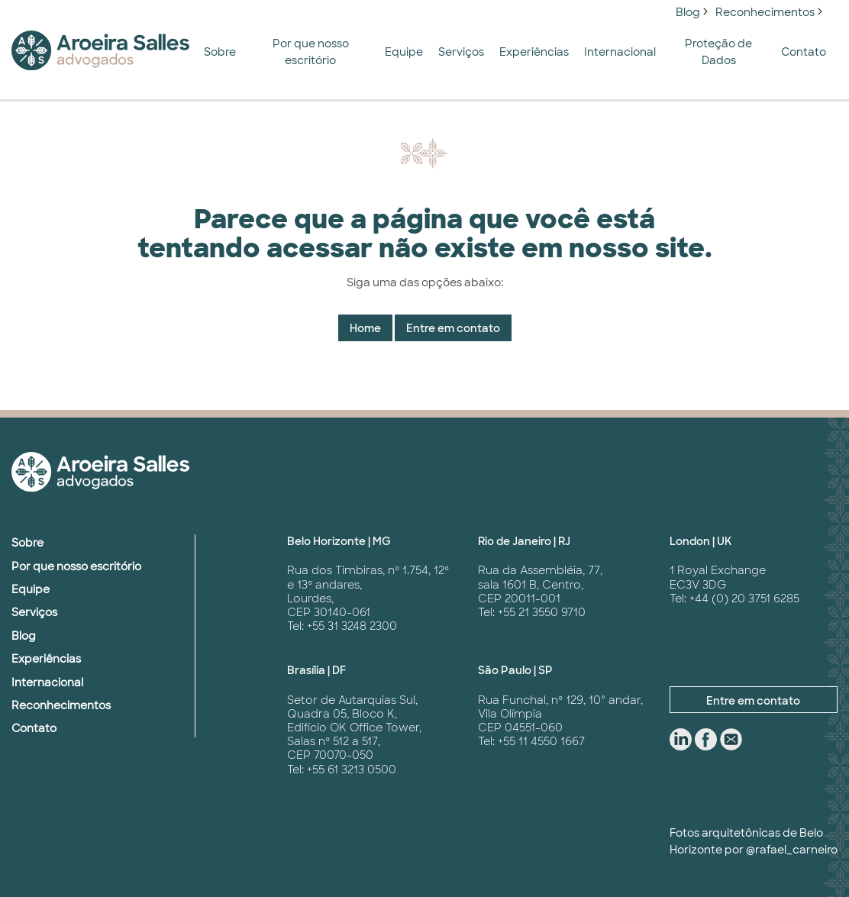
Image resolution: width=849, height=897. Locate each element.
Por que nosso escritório (311, 52)
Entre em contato (453, 328)
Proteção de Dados (718, 52)
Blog (688, 12)
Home (365, 328)
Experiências (534, 52)
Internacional (620, 52)
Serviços (461, 52)
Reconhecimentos (765, 12)
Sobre (220, 52)
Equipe (404, 52)
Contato (803, 52)
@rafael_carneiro (792, 850)
